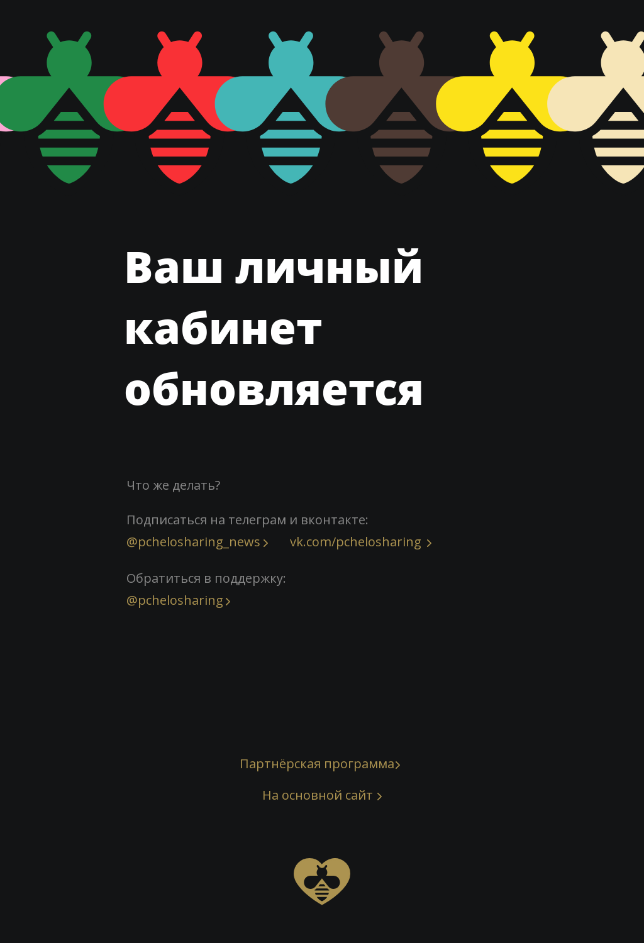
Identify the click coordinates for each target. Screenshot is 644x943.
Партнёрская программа (317, 763)
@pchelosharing (174, 600)
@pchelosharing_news (193, 541)
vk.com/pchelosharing (355, 541)
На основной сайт (317, 794)
